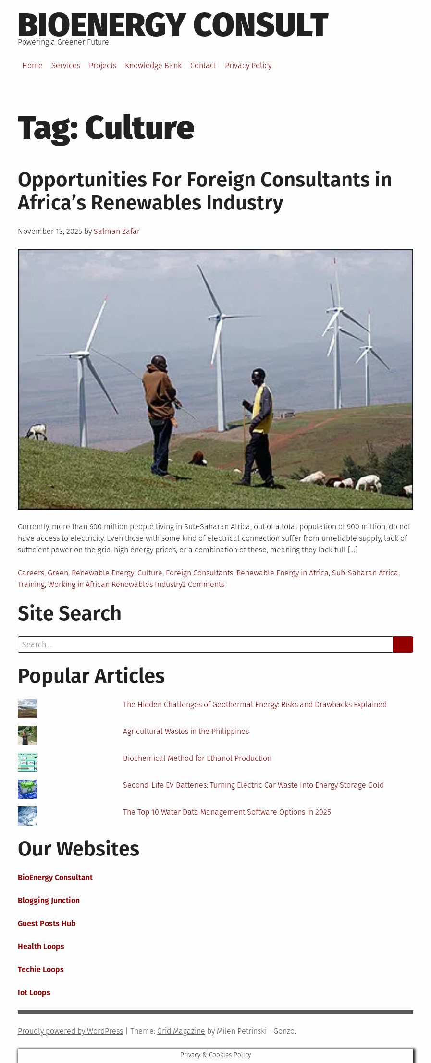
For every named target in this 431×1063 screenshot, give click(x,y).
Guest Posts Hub (47, 923)
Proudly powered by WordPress (70, 1031)
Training (31, 584)
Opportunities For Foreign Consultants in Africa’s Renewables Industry (205, 191)
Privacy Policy (248, 65)
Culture (149, 572)
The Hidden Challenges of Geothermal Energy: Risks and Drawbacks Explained (255, 704)
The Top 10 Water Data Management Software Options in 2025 (227, 812)
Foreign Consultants (199, 572)
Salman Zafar (117, 231)
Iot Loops (34, 992)
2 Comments (203, 584)
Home (32, 65)
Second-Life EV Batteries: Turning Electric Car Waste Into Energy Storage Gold (253, 785)
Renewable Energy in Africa (282, 572)
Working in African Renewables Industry (115, 584)
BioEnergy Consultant (55, 877)
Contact (203, 65)
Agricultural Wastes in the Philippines (186, 731)
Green (58, 572)
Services (65, 65)
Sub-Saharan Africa (365, 572)
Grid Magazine (181, 1031)
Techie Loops (41, 969)
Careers (31, 572)
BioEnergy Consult (173, 25)
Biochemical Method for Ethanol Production (197, 758)
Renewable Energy (103, 572)
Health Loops (41, 946)
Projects (102, 65)
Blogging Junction (49, 900)
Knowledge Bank (153, 65)
